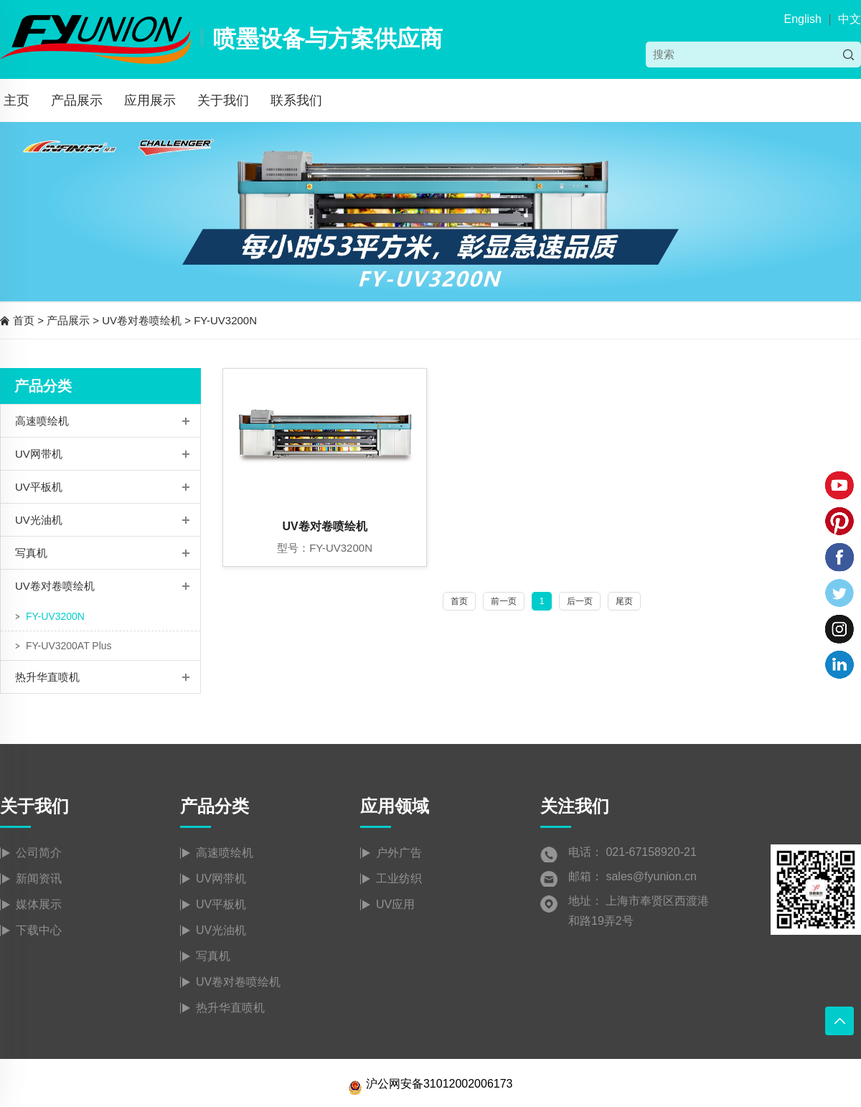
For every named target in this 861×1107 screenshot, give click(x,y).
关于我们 (223, 100)
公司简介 (39, 853)
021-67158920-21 (651, 852)
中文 (849, 19)
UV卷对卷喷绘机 (142, 320)
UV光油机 (38, 520)
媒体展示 (39, 904)
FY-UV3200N (225, 320)
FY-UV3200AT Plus (69, 645)
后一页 (580, 601)
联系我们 (296, 100)
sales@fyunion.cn (651, 876)
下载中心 (39, 930)
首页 (23, 320)
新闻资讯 (39, 878)
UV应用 (395, 904)
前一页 (504, 601)
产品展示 (77, 100)
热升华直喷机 (47, 677)
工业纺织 (399, 878)
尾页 (624, 601)
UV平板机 (38, 487)
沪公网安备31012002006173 (430, 1084)
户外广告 (399, 853)
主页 (16, 100)
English (802, 19)
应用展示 (150, 100)
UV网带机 (38, 454)
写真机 (31, 553)
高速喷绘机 (42, 421)
